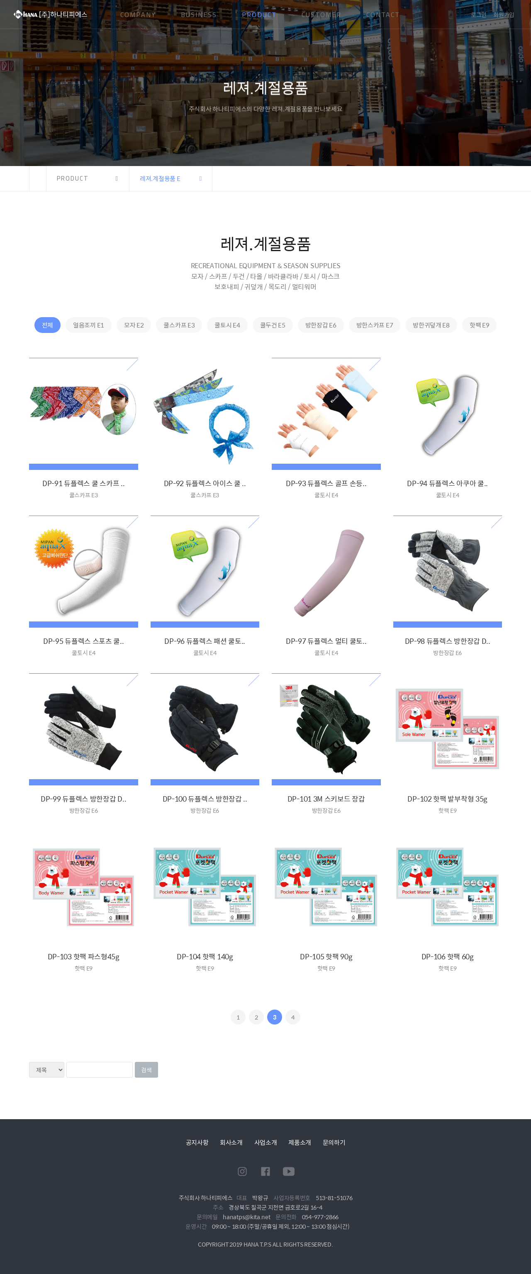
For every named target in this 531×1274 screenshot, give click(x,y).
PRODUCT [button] (73, 178)
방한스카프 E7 (374, 325)
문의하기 (334, 1142)
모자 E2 (134, 325)
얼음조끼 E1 (88, 325)
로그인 (479, 14)
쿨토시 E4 (227, 325)
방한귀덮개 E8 (431, 325)
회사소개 (231, 1142)
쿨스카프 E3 (179, 325)
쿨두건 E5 (272, 325)
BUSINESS (199, 15)
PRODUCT (259, 15)
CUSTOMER (321, 15)
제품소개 (299, 1142)
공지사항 (197, 1142)
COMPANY (138, 15)
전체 (47, 325)
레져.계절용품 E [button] (160, 178)
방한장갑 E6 (320, 325)
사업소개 (265, 1142)
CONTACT (383, 15)
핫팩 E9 (480, 325)
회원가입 (503, 14)
